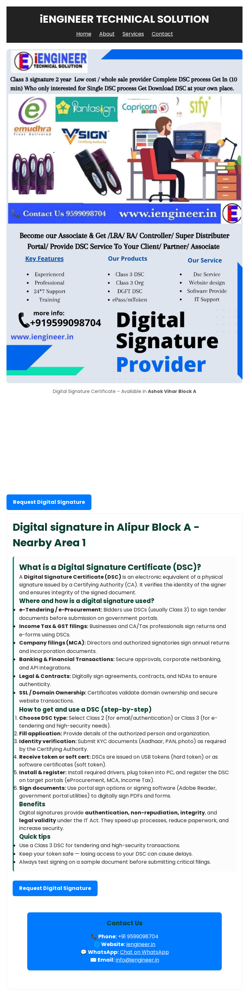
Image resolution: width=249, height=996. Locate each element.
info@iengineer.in (137, 960)
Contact (162, 34)
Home (83, 34)
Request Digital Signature (49, 502)
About (107, 34)
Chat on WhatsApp (144, 952)
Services (133, 34)
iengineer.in (140, 944)
